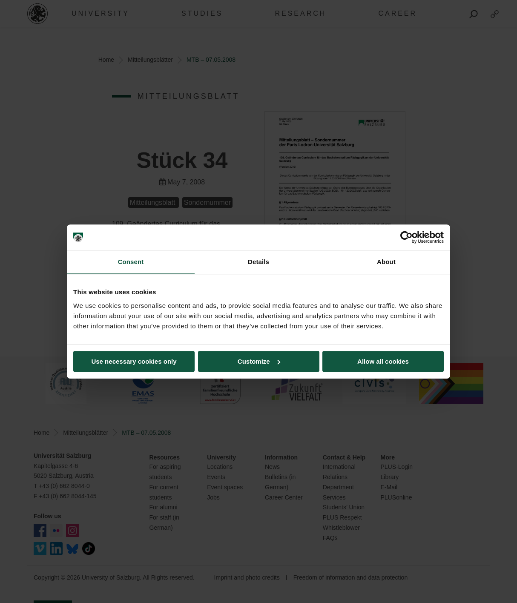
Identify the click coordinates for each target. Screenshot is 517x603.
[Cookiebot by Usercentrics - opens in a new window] (406, 237)
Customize (259, 361)
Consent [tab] (131, 261)
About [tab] (386, 261)
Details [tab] (258, 261)
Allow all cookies (383, 361)
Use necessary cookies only (133, 361)
